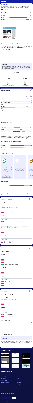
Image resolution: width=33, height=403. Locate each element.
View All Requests (16, 131)
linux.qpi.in (18, 380)
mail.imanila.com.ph (4, 380)
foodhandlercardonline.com (5, 382)
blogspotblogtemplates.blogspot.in (6, 384)
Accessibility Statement (4, 393)
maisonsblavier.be (19, 388)
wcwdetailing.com (20, 376)
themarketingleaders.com (5, 388)
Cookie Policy (8, 394)
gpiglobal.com (19, 382)
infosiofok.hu (4, 4)
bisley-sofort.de (3, 386)
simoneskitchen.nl (19, 384)
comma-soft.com (19, 386)
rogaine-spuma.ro (3, 378)
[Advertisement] (16, 24)
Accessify (4, 1)
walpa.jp (18, 378)
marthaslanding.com (4, 376)
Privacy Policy (3, 394)
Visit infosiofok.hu (5, 49)
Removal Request (11, 393)
